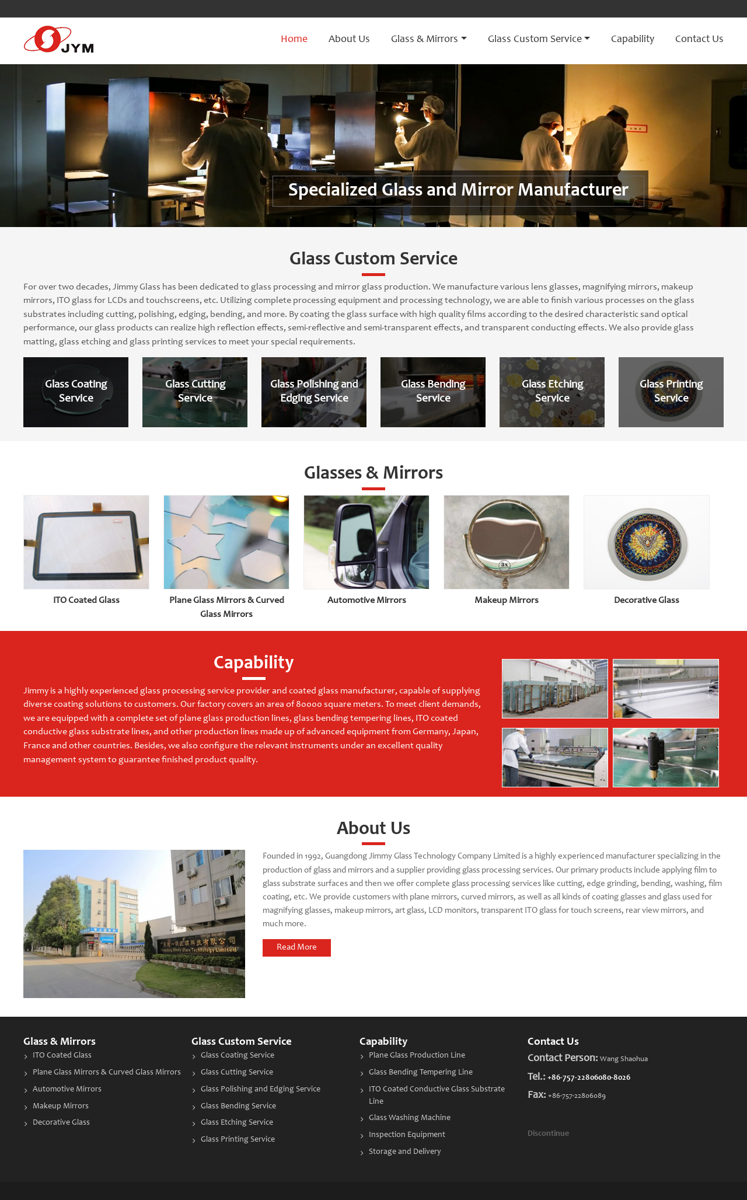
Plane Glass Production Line (417, 1056)
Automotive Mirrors (366, 600)
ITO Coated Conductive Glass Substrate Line (437, 1096)
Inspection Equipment (407, 1135)
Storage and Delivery (405, 1152)
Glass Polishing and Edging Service (260, 1090)
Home (294, 39)
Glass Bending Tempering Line (421, 1073)
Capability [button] (632, 39)
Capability (383, 1042)
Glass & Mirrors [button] (424, 39)
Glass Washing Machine (410, 1118)
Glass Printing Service (238, 1140)
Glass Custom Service (241, 1042)
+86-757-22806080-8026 (588, 1078)
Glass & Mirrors (59, 1042)
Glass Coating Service (237, 1056)
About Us (349, 39)
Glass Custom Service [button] (535, 39)
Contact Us (699, 39)
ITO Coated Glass (86, 600)
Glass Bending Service (238, 1107)
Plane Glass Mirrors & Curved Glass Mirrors (107, 1073)
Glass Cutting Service (237, 1073)
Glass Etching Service (237, 1123)
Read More (297, 947)
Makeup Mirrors (506, 600)
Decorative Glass (646, 600)
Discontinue (548, 1134)
